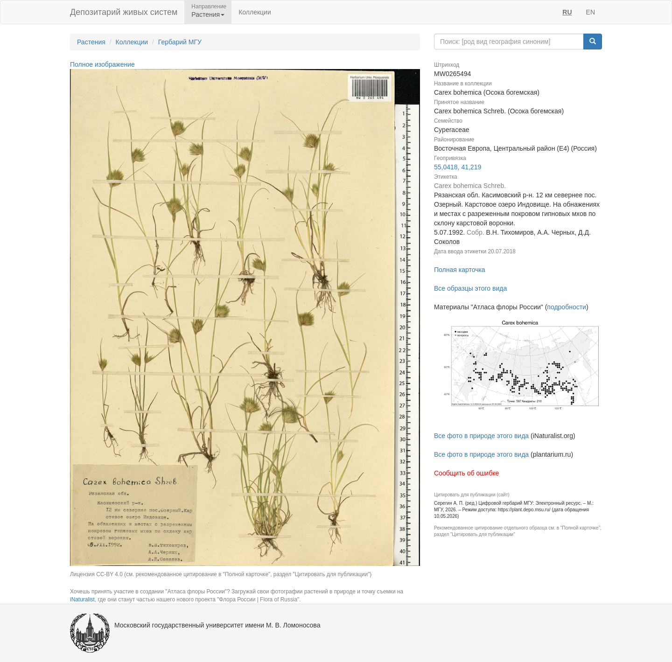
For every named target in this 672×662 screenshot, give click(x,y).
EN (590, 12)
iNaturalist (82, 599)
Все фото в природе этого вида (481, 435)
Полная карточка (459, 269)
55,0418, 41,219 (457, 167)
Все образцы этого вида (470, 288)
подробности (566, 307)
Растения (91, 42)
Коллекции (254, 12)
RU (567, 12)
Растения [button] (207, 14)
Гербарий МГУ (180, 42)
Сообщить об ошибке (466, 473)
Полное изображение (102, 64)
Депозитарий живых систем (123, 12)
